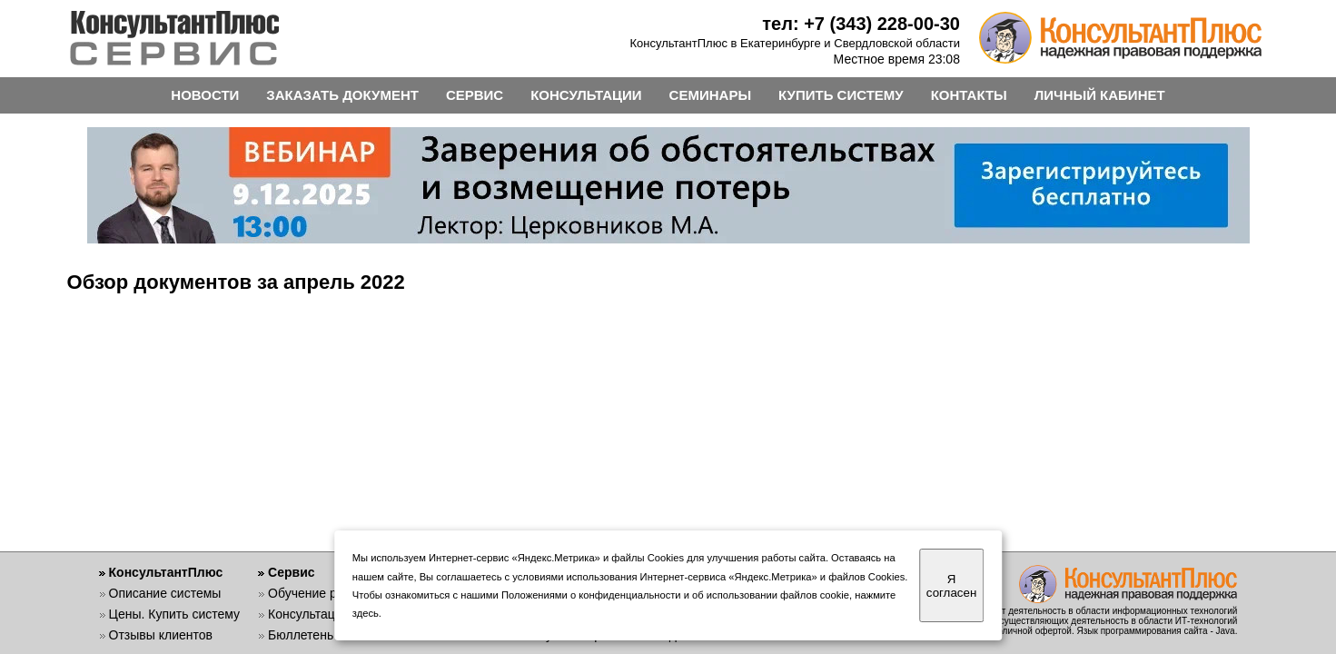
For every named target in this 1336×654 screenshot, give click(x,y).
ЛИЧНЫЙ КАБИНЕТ (1099, 95)
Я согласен (951, 586)
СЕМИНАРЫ (710, 95)
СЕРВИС (474, 95)
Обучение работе (319, 593)
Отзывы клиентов (161, 635)
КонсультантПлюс (166, 572)
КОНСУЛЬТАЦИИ (585, 95)
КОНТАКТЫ (969, 95)
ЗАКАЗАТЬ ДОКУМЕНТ (342, 95)
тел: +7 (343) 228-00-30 (861, 24)
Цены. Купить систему (175, 614)
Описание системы (165, 593)
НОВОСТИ (205, 95)
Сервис (291, 572)
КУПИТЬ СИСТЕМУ (841, 95)
